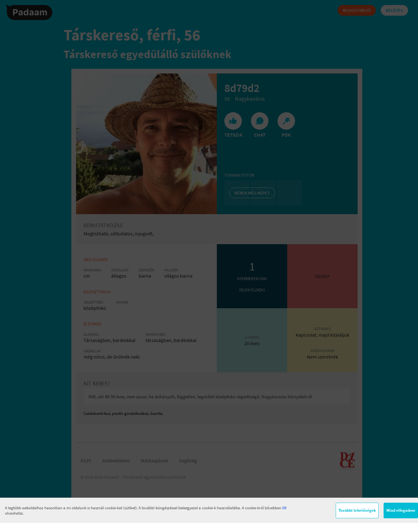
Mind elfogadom (400, 510)
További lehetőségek (357, 510)
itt (284, 507)
